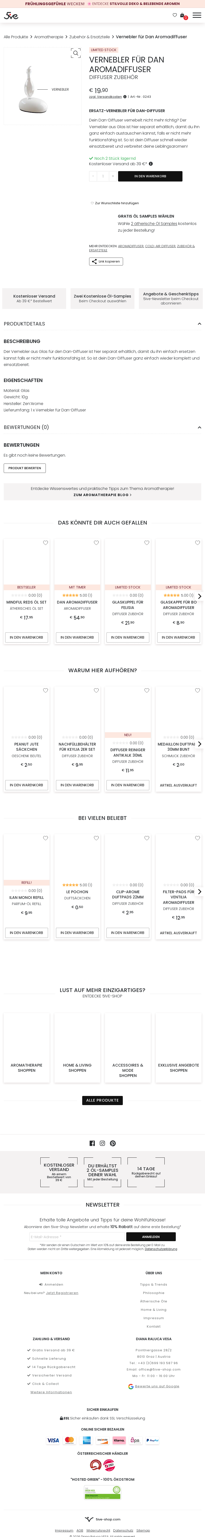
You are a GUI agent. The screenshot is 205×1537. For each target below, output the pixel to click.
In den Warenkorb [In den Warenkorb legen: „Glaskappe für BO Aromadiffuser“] (178, 615)
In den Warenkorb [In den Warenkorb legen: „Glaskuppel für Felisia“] (128, 615)
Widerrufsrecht (98, 1468)
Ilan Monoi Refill (26, 838)
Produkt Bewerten (24, 446)
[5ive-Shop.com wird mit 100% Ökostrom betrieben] (102, 1430)
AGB (80, 1468)
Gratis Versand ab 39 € (51, 1288)
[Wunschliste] (174, 15)
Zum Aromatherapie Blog (102, 472)
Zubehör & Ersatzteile (89, 37)
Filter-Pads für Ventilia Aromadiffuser (178, 840)
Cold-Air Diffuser (160, 224)
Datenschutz (123, 1468)
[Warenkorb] (184, 15)
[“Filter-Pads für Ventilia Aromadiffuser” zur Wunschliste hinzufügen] (197, 817)
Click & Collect (43, 1321)
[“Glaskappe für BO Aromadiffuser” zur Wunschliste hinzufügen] (197, 521)
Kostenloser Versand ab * (121, 164)
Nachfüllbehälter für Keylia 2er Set (77, 689)
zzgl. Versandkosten (108, 96)
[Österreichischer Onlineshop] (96, 1403)
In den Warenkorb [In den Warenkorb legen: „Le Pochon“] (77, 912)
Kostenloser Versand (59, 1110)
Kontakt (154, 1264)
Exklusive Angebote (178, 1005)
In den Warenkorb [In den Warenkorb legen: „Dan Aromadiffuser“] (77, 615)
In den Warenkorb (150, 176)
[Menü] (197, 14)
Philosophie (154, 1231)
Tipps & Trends (153, 1222)
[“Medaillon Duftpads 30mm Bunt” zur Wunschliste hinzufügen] (197, 669)
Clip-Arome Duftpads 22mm (127, 837)
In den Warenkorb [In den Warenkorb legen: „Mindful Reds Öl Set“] (26, 615)
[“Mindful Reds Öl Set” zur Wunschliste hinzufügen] (45, 521)
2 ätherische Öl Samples (154, 204)
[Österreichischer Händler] (109, 1403)
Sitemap (143, 1468)
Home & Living (77, 1005)
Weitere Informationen (51, 1330)
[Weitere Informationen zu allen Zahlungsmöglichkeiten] (102, 1378)
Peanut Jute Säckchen (26, 686)
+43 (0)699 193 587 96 (158, 1301)
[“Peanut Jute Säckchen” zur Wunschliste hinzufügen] (45, 669)
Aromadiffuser (131, 224)
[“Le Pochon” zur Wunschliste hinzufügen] (96, 817)
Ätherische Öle (153, 1239)
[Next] (198, 575)
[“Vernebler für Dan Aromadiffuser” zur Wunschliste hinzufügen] (114, 186)
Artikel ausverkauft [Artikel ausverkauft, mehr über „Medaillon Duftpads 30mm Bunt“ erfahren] (178, 764)
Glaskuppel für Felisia (127, 544)
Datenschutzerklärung (161, 1187)
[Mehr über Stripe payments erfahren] (102, 1484)
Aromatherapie (48, 37)
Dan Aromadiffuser (77, 542)
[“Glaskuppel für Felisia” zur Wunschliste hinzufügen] (147, 521)
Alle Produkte (16, 37)
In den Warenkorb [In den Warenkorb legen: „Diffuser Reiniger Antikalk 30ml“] (128, 764)
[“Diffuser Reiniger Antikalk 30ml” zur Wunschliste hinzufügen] (147, 669)
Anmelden (51, 1222)
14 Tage (146, 1110)
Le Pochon (77, 832)
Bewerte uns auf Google (153, 1325)
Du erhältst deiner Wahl (102, 1110)
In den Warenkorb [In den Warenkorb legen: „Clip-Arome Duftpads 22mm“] (128, 912)
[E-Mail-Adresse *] (77, 1174)
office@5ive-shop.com (160, 1307)
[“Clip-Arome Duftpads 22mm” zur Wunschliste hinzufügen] (147, 817)
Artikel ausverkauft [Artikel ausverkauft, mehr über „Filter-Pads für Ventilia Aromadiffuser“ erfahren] (178, 912)
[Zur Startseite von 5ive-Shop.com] (102, 1457)
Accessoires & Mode (127, 1008)
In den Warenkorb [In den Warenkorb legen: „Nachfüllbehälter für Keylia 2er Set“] (77, 764)
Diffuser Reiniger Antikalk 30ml (127, 695)
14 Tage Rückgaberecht (51, 1305)
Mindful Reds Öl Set (26, 542)
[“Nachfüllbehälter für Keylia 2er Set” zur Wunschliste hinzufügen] (96, 669)
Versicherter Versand (49, 1313)
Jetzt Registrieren (62, 1231)
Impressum (154, 1256)
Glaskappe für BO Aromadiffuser (178, 546)
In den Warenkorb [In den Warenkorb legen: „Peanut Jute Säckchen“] (26, 764)
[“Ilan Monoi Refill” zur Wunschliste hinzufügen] (45, 817)
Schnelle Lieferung (46, 1296)
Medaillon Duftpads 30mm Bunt (178, 689)
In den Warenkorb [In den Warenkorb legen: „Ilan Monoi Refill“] (26, 912)
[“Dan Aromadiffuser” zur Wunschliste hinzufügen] (96, 521)
